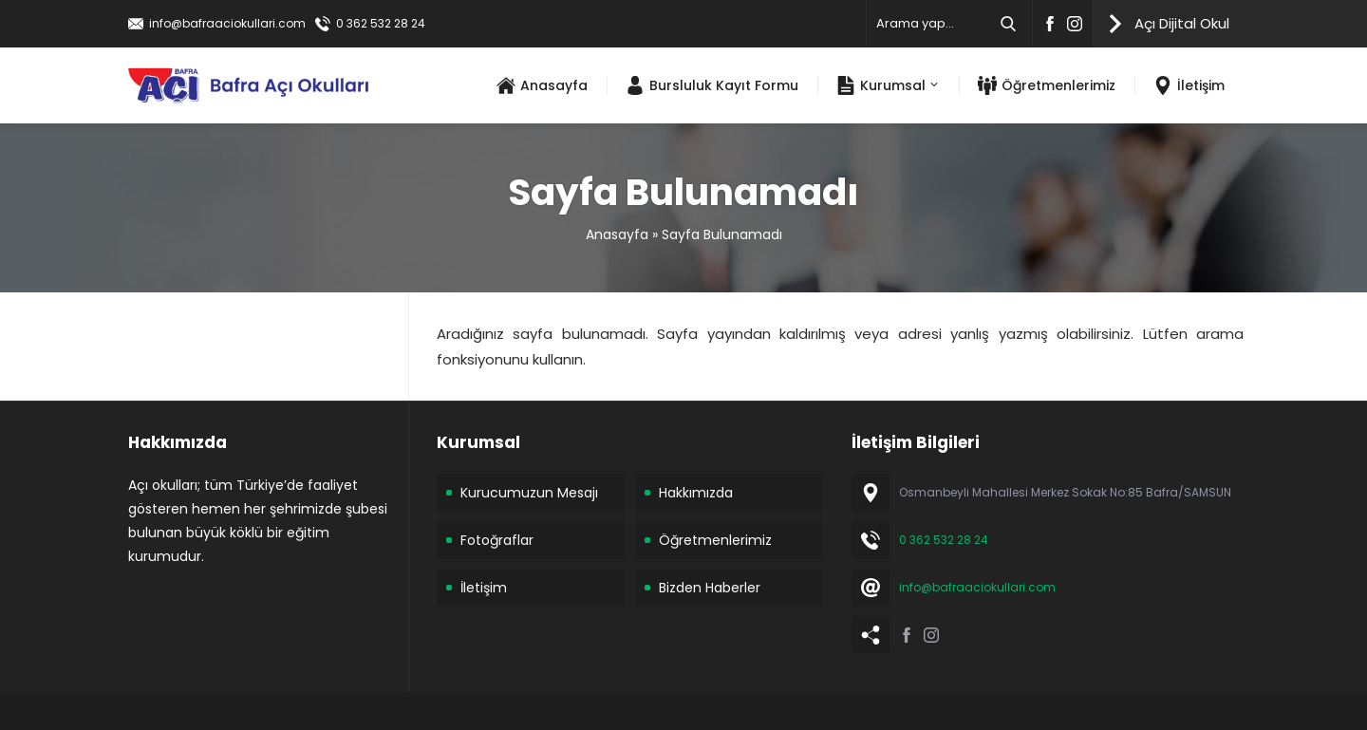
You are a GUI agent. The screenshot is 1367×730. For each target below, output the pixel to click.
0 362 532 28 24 (380, 23)
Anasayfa (617, 234)
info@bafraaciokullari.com (227, 23)
